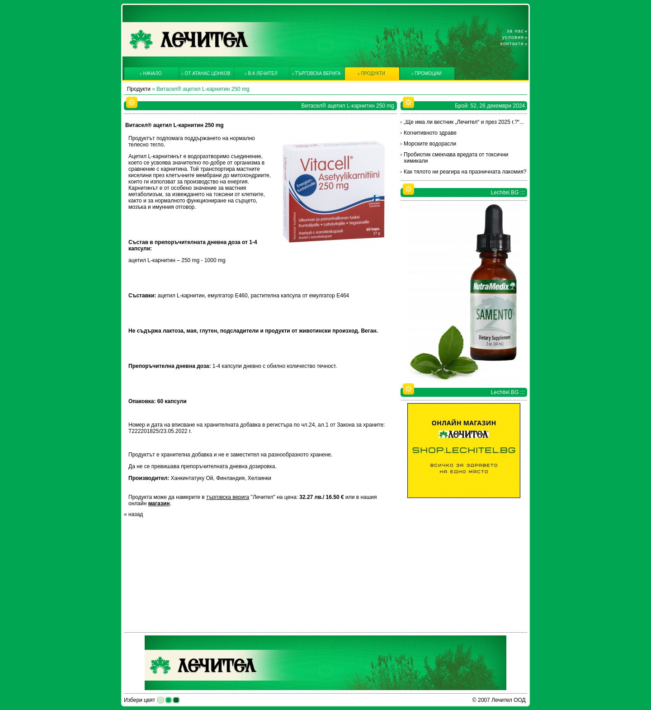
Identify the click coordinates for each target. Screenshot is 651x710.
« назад (133, 514)
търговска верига (227, 497)
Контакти (512, 43)
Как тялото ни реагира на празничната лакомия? (465, 172)
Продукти (139, 89)
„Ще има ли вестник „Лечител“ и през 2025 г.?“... (464, 122)
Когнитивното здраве (430, 133)
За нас (515, 30)
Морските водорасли (430, 144)
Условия (513, 37)
